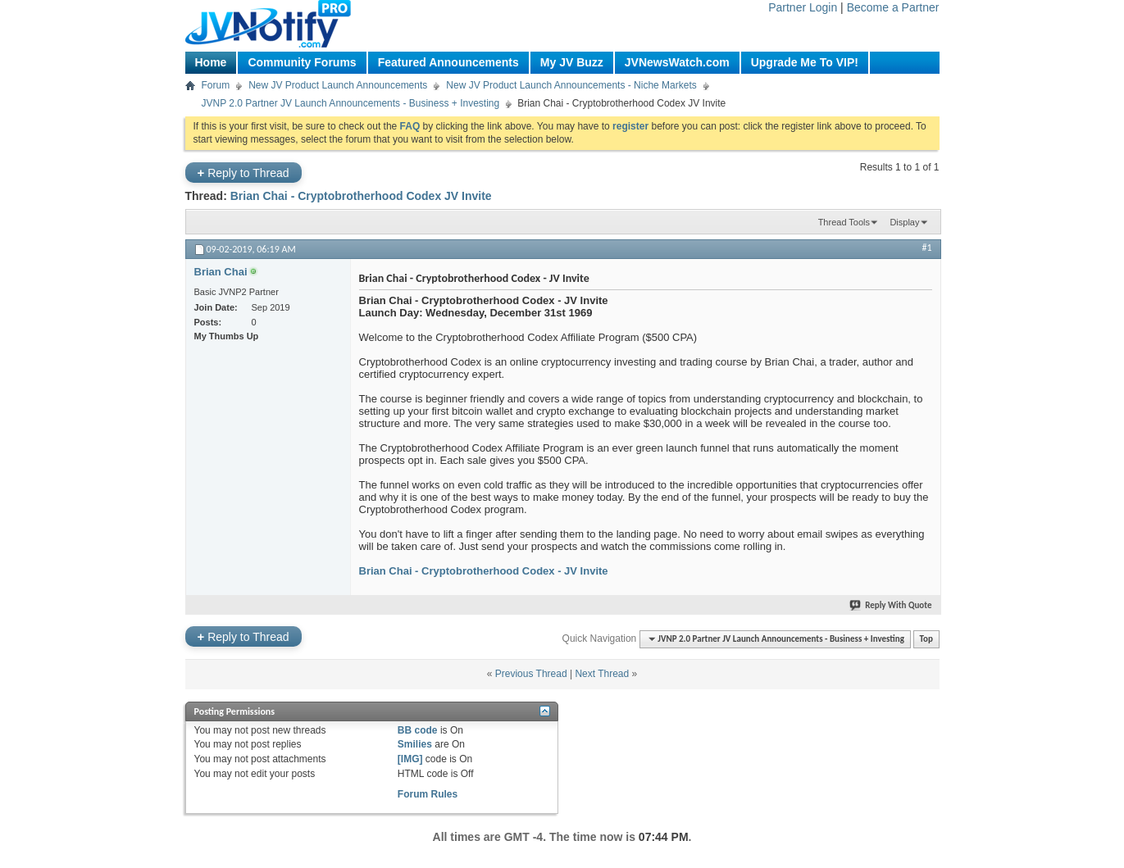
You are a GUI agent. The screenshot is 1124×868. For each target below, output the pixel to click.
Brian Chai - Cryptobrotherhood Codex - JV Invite (483, 571)
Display (904, 222)
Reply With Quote (891, 605)
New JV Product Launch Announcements (337, 85)
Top (926, 639)
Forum (216, 85)
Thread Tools (844, 222)
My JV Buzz (571, 62)
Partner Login (802, 7)
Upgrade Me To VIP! (804, 62)
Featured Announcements (448, 62)
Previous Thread (531, 673)
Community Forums (302, 62)
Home (211, 62)
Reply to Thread (243, 173)
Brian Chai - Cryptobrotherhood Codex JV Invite (361, 195)
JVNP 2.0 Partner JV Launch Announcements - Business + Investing (351, 103)
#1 (926, 247)
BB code (418, 730)
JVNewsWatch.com (677, 62)
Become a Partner (893, 7)
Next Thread (602, 673)
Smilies (415, 744)
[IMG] (410, 759)
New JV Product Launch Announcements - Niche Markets (571, 85)
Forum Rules (427, 794)
